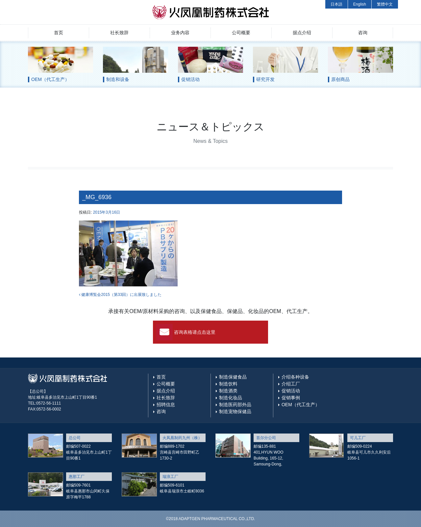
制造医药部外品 (235, 404)
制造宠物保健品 (235, 411)
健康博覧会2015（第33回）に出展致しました (120, 294)
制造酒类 (228, 390)
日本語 (336, 4)
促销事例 (291, 397)
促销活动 (291, 390)
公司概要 (241, 32)
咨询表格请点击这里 (194, 332)
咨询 (362, 32)
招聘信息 (166, 404)
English (359, 4)
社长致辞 (119, 32)
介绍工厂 (291, 383)
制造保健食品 (233, 377)
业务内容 (180, 32)
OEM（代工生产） (301, 404)
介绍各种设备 (295, 377)
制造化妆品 (230, 397)
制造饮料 (228, 383)
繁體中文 (385, 4)
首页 (58, 32)
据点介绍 (302, 32)
